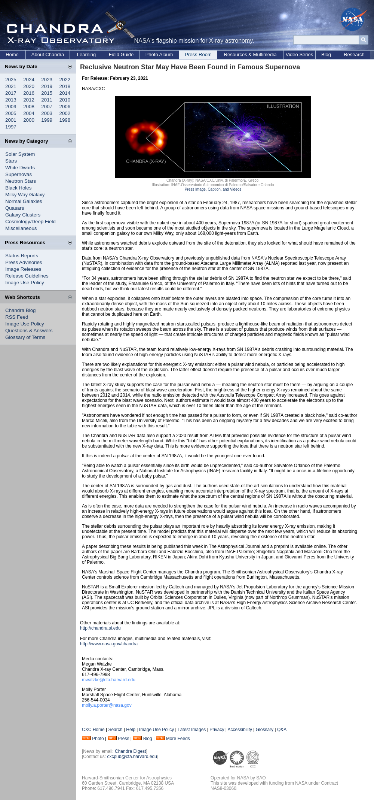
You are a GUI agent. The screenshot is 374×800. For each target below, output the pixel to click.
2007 (46, 106)
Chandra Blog (20, 310)
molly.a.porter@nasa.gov (107, 705)
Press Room (198, 54)
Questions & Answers (29, 330)
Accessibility (240, 729)
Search (115, 729)
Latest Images (192, 729)
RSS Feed (16, 317)
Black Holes (18, 188)
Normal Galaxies (23, 201)
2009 (10, 106)
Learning (86, 54)
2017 (10, 93)
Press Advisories (23, 262)
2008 (28, 106)
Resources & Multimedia (250, 54)
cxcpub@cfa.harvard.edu (132, 756)
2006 (65, 106)
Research (354, 54)
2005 (10, 113)
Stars (11, 161)
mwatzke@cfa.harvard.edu (108, 679)
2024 (28, 79)
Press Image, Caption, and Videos (213, 189)
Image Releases (23, 269)
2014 (65, 93)
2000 (28, 120)
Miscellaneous (21, 228)
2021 (10, 86)
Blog (326, 54)
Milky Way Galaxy (25, 194)
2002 (65, 113)
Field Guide (121, 54)
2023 (46, 79)
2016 (28, 93)
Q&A (281, 729)
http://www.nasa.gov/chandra (109, 643)
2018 (65, 86)
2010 (65, 100)
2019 (46, 86)
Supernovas (18, 174)
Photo (98, 738)
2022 (65, 79)
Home (12, 54)
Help (130, 729)
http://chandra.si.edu (100, 628)
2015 (46, 93)
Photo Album (159, 54)
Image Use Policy (24, 282)
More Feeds (178, 738)
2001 (10, 120)
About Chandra (47, 54)
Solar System (20, 154)
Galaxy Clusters (22, 215)
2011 (46, 100)
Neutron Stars (20, 181)
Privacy (216, 729)
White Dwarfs (20, 167)
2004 (28, 113)
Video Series (299, 54)
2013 (10, 100)
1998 (65, 120)
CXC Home (93, 729)
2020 (28, 86)
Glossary (264, 729)
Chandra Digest (130, 751)
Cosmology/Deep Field (30, 221)
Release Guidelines (27, 276)
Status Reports (21, 255)
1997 (10, 127)
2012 (28, 100)
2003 (46, 113)
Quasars (14, 208)
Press (123, 738)
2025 (10, 79)
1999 (46, 120)
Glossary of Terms (25, 337)
